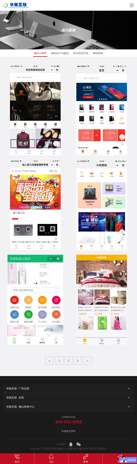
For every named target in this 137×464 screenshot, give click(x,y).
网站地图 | (58, 448)
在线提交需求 (68, 431)
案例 (85, 458)
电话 (17, 458)
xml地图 (68, 448)
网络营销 (98, 53)
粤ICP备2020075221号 (85, 448)
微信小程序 (40, 53)
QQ (51, 458)
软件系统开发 (80, 53)
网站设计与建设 (60, 53)
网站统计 (102, 448)
